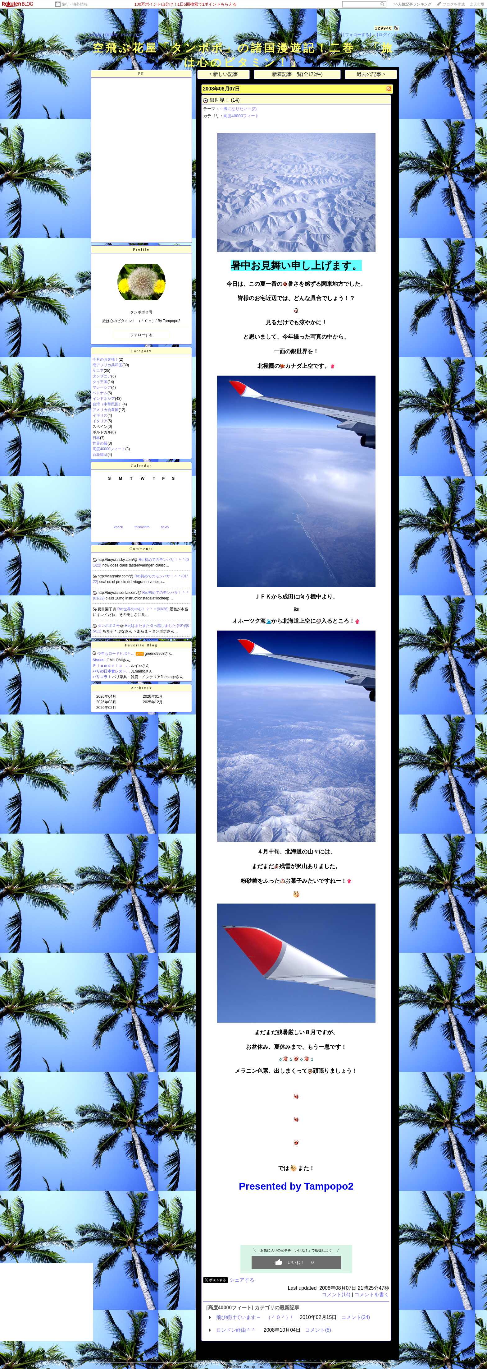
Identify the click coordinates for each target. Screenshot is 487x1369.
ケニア (98, 370)
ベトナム (100, 393)
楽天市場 (477, 4)
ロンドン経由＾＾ (236, 1330)
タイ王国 (100, 382)
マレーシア (102, 387)
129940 (383, 28)
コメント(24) (355, 1317)
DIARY (111, 35)
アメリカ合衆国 (106, 410)
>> (412, 4)
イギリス (100, 415)
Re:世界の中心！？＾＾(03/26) (143, 609)
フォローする (141, 335)
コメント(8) (318, 1330)
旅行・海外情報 (74, 4)
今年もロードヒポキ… (115, 653)
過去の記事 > (371, 74)
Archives (141, 688)
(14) (235, 100)
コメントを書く (371, 1294)
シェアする (242, 1280)
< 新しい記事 (223, 74)
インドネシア (104, 398)
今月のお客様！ (106, 359)
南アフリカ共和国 (107, 365)
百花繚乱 (100, 454)
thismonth (141, 527)
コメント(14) (336, 1294)
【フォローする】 (357, 34)
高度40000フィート (109, 449)
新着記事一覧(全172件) (297, 74)
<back (118, 527)
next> (165, 527)
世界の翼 (100, 443)
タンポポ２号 (109, 625)
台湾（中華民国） (107, 404)
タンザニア (102, 376)
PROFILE (130, 35)
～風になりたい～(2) (238, 108)
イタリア (100, 421)
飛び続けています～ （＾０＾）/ (254, 1317)
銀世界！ (220, 100)
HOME (95, 35)
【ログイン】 (387, 34)
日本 (96, 438)
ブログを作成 (454, 4)
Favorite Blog (141, 645)
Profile (141, 249)
